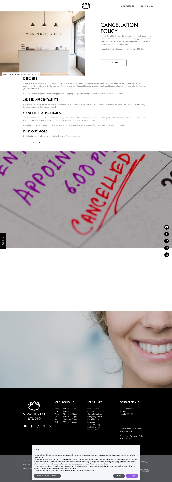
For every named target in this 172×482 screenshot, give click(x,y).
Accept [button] (132, 476)
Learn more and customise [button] (47, 476)
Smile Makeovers (94, 427)
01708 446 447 (126, 431)
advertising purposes (119, 462)
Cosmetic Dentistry (94, 414)
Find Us (3, 242)
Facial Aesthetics (93, 430)
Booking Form (147, 6)
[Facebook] (166, 234)
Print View (26, 465)
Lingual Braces (93, 419)
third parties (73, 459)
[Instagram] (166, 254)
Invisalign (91, 422)
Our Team (91, 411)
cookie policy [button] (38, 457)
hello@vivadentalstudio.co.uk (131, 429)
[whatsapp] (166, 248)
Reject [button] (119, 476)
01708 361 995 (126, 439)
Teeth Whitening (93, 424)
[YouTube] (166, 227)
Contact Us (36, 143)
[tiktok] (166, 241)
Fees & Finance (93, 409)
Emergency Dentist (94, 416)
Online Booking (127, 6)
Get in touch (113, 63)
